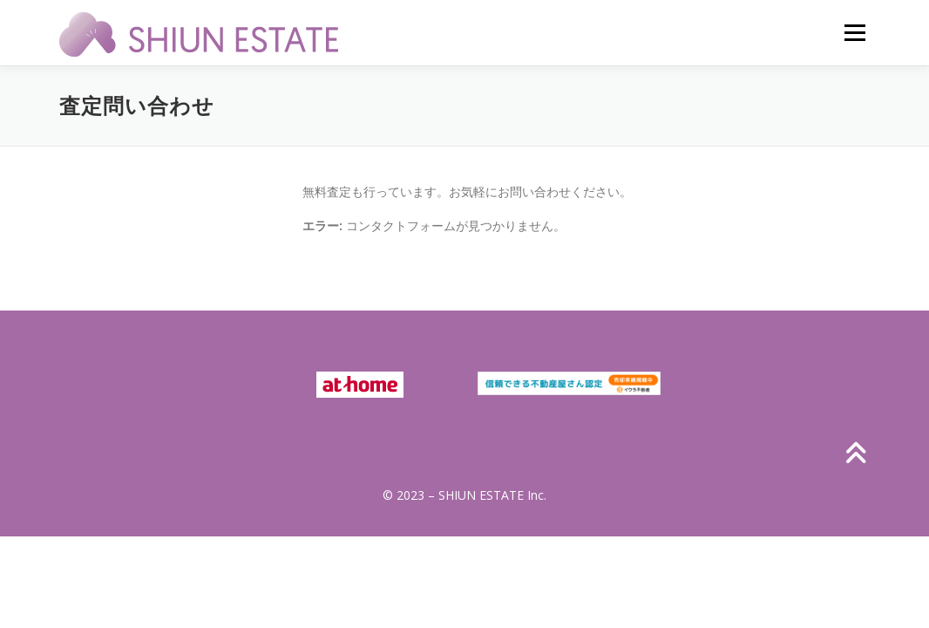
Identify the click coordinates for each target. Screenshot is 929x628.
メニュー (854, 32)
